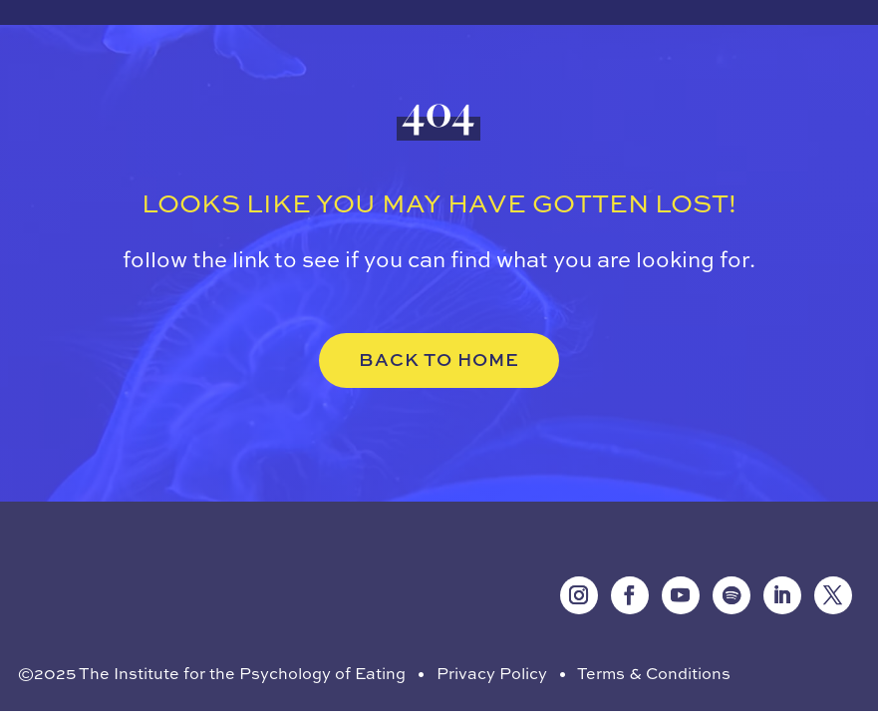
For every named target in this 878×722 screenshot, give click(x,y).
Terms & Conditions (654, 673)
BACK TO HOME (439, 359)
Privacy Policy (492, 673)
